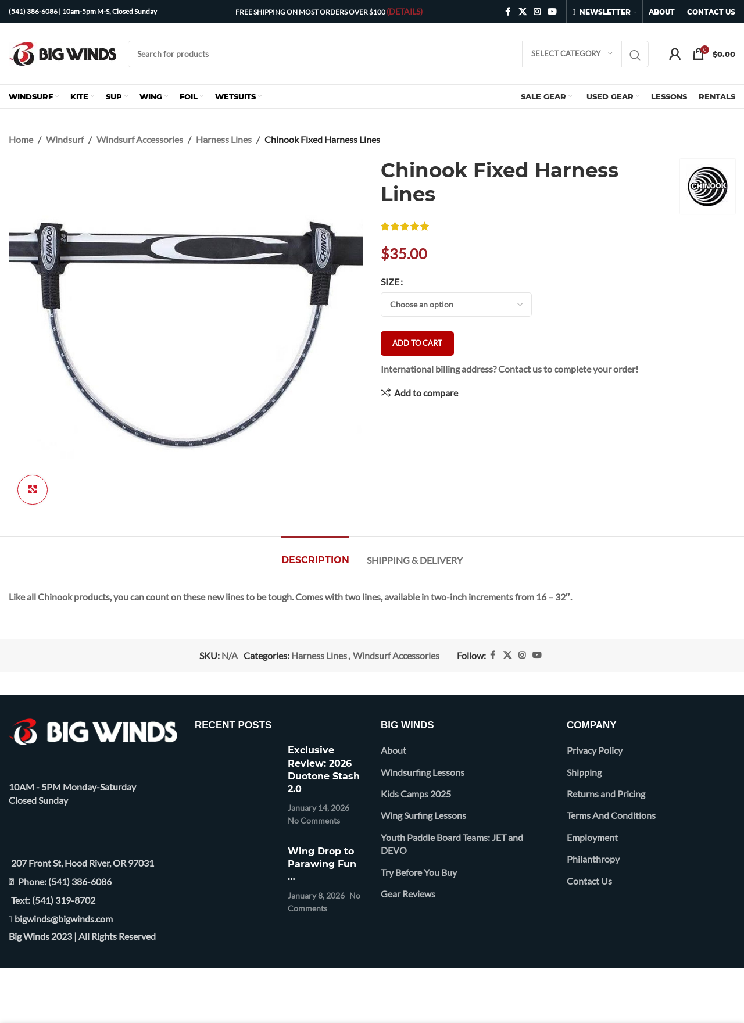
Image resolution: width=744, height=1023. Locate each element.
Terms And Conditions (611, 815)
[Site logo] (62, 52)
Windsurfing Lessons (422, 772)
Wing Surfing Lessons (423, 815)
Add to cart (417, 343)
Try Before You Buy (419, 872)
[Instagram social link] (537, 12)
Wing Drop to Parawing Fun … (322, 864)
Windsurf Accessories (139, 139)
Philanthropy (593, 858)
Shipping (584, 772)
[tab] (315, 554)
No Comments (314, 820)
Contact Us (589, 880)
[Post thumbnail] (237, 785)
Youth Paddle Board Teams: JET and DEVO (452, 844)
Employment (592, 837)
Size (390, 281)
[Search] (388, 54)
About (393, 750)
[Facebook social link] (508, 12)
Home (21, 139)
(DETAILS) (405, 11)
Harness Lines (224, 139)
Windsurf (65, 139)
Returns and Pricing (606, 793)
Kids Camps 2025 (416, 793)
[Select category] (572, 54)
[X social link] (522, 12)
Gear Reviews (408, 893)
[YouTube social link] (552, 12)
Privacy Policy (595, 750)
